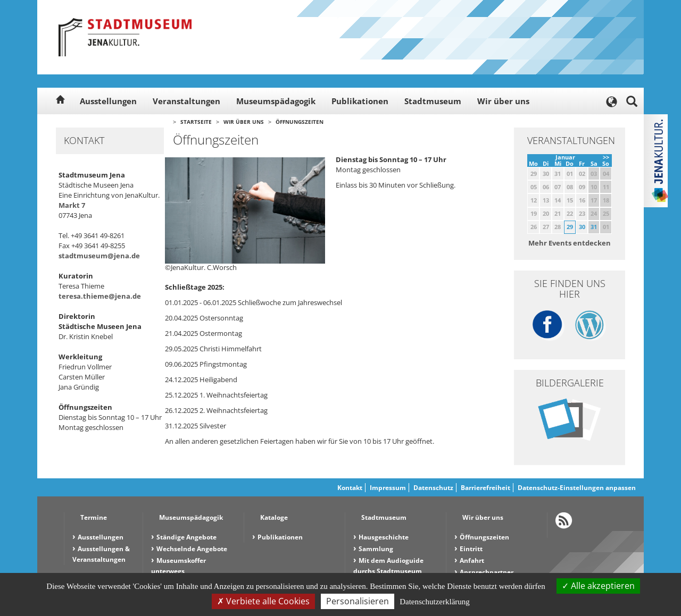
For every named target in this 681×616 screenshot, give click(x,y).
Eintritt (471, 548)
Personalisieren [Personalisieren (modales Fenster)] (357, 601)
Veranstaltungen (186, 101)
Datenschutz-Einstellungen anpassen (577, 487)
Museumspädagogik (275, 101)
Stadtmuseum (432, 101)
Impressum (388, 487)
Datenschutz (433, 487)
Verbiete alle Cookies (263, 601)
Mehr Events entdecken (569, 243)
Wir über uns (503, 101)
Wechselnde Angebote (191, 548)
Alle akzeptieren (598, 586)
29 (570, 227)
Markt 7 (72, 205)
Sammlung (376, 548)
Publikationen (359, 101)
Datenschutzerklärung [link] (435, 601)
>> (606, 157)
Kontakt (349, 487)
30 (582, 227)
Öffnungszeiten (299, 121)
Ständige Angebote (186, 537)
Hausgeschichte (384, 537)
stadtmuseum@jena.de (99, 255)
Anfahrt (472, 560)
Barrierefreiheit (485, 487)
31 (594, 227)
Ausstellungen (108, 101)
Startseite (196, 121)
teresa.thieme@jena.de (100, 296)
